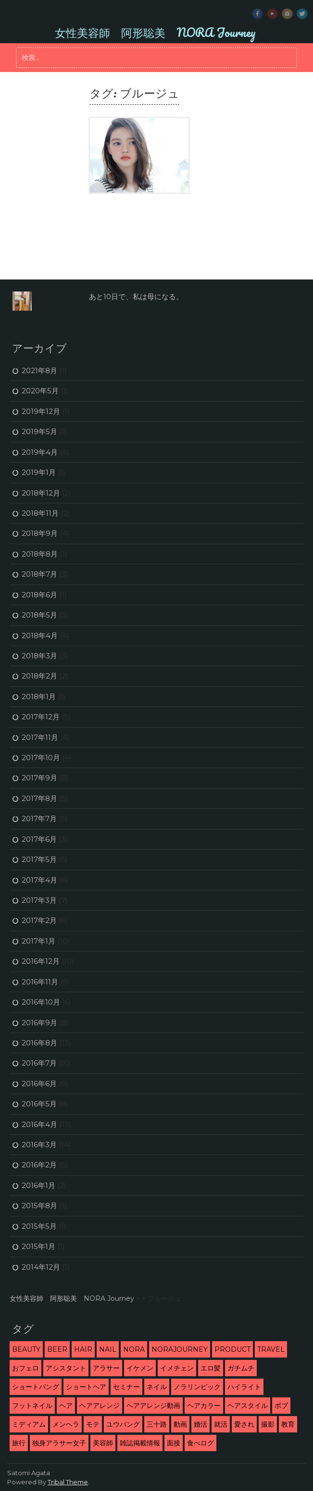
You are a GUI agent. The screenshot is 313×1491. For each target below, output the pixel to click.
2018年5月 (39, 614)
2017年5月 (39, 859)
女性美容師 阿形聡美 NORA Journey (155, 32)
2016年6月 (39, 1083)
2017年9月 (39, 777)
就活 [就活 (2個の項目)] (220, 1424)
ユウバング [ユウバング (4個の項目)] (123, 1424)
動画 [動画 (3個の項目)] (180, 1424)
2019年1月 (39, 472)
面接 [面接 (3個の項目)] (173, 1443)
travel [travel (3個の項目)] (271, 1349)
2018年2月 (39, 675)
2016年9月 (39, 1022)
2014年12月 (41, 1267)
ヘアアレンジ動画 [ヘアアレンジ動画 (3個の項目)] (153, 1405)
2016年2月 (39, 1164)
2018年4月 (40, 635)
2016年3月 (39, 1144)
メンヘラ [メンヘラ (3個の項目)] (65, 1424)
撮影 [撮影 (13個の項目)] (268, 1424)
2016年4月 (39, 1124)
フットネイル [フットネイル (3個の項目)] (32, 1405)
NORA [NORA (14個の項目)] (134, 1349)
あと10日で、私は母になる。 (136, 296)
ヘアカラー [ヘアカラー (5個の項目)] (204, 1405)
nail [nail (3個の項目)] (107, 1349)
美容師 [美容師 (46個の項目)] (103, 1443)
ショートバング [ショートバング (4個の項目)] (35, 1386)
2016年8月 (39, 1042)
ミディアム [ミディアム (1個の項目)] (29, 1424)
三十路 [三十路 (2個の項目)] (157, 1424)
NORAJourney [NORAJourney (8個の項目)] (179, 1349)
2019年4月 (40, 452)
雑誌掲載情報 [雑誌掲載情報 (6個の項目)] (140, 1443)
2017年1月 (38, 941)
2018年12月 (41, 492)
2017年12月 (41, 716)
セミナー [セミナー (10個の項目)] (126, 1386)
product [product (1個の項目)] (232, 1349)
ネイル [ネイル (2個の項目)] (157, 1386)
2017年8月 (39, 798)
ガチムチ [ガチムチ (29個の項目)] (240, 1368)
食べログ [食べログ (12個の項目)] (200, 1443)
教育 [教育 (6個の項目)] (288, 1424)
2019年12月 (41, 411)
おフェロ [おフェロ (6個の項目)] (25, 1368)
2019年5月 (39, 431)
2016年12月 (41, 961)
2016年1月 (38, 1185)
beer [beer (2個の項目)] (57, 1349)
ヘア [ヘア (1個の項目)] (66, 1405)
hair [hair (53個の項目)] (83, 1349)
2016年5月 (39, 1103)
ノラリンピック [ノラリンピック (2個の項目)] (197, 1386)
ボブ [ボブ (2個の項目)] (281, 1405)
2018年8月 (40, 553)
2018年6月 (39, 594)
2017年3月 (39, 900)
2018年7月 (39, 574)
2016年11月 (40, 981)
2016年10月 (41, 1001)
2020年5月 (40, 390)
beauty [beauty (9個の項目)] (26, 1349)
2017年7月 (39, 818)
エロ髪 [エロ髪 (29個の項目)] (210, 1368)
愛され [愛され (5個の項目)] (244, 1424)
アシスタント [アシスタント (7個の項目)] (66, 1368)
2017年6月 (39, 839)
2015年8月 (39, 1205)
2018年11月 (40, 513)
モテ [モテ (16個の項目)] (93, 1424)
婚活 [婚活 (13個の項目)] (200, 1424)
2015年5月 (39, 1226)
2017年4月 (39, 880)
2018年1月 (39, 696)
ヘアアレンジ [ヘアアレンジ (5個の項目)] (99, 1405)
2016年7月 (39, 1062)
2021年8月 (39, 370)
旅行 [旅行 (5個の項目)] (18, 1443)
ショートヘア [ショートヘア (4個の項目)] (86, 1386)
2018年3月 (39, 655)
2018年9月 (40, 533)
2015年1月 (38, 1246)
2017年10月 (41, 757)
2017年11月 (40, 737)
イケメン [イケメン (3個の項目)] (139, 1368)
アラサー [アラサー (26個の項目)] (106, 1368)
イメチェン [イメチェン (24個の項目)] (177, 1368)
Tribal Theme (68, 1482)
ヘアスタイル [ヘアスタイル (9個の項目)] (247, 1405)
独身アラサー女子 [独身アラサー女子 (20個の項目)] (59, 1443)
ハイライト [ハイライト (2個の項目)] (244, 1386)
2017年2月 (39, 920)
